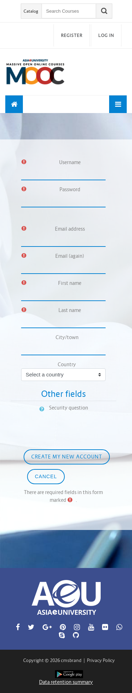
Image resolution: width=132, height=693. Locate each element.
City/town (67, 337)
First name (69, 283)
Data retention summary (66, 682)
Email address (70, 229)
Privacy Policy (101, 660)
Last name (69, 310)
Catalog (31, 11)
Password (69, 189)
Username (70, 162)
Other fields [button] (63, 393)
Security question (68, 408)
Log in (106, 35)
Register (71, 35)
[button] (43, 409)
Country (67, 364)
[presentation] (64, 425)
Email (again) (69, 256)
